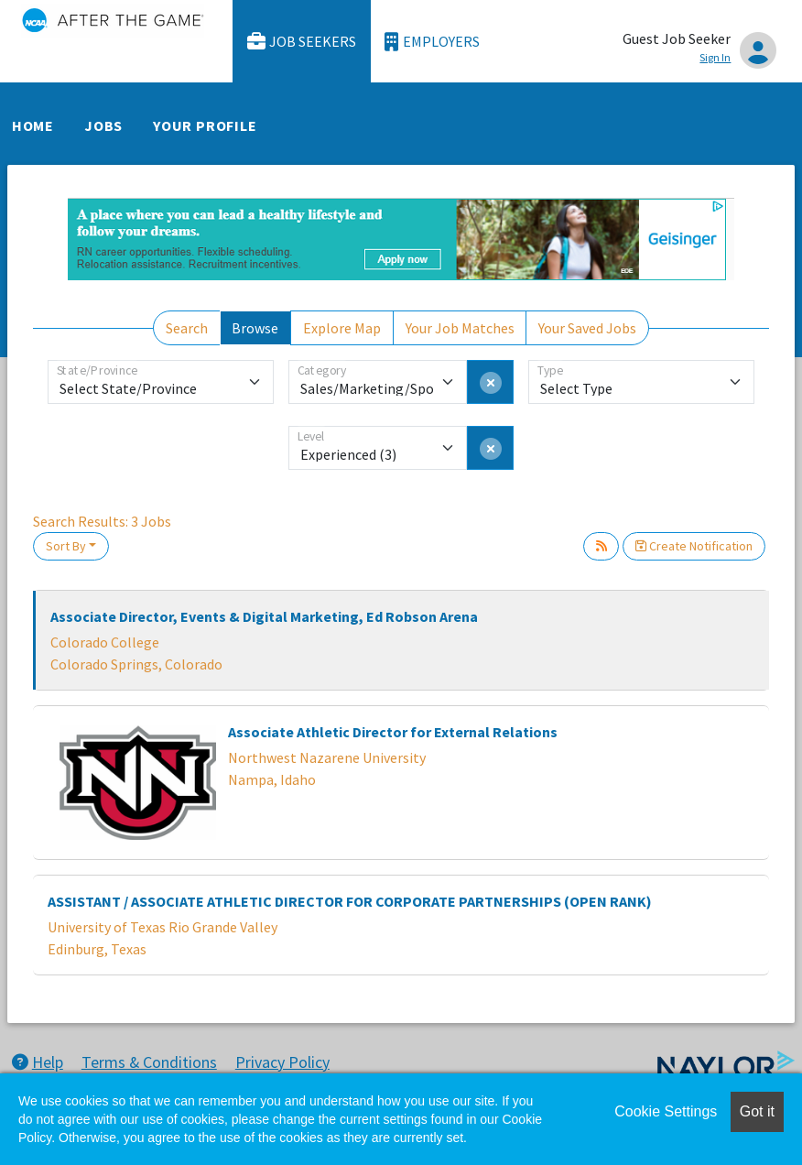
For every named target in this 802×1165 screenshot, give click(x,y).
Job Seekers (302, 41)
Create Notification (694, 546)
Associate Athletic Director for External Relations (393, 732)
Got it (757, 1111)
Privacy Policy (282, 1061)
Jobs (103, 125)
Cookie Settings (665, 1111)
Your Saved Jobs (587, 328)
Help (37, 1061)
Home (33, 125)
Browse (255, 328)
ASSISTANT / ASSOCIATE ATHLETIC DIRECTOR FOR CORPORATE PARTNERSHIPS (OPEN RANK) (350, 901)
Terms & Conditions (149, 1061)
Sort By (66, 546)
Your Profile (205, 125)
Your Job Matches (460, 328)
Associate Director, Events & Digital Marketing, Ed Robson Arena (264, 616)
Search (187, 328)
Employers (432, 41)
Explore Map (342, 328)
